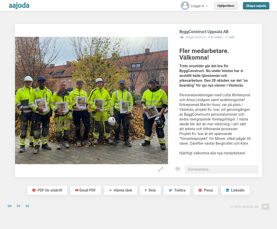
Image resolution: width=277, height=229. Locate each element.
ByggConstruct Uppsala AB (203, 31)
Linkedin (235, 190)
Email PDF (85, 190)
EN (9, 206)
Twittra (177, 190)
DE (27, 206)
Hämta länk (120, 190)
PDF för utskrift (47, 190)
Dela (150, 190)
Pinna (206, 190)
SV (18, 206)
